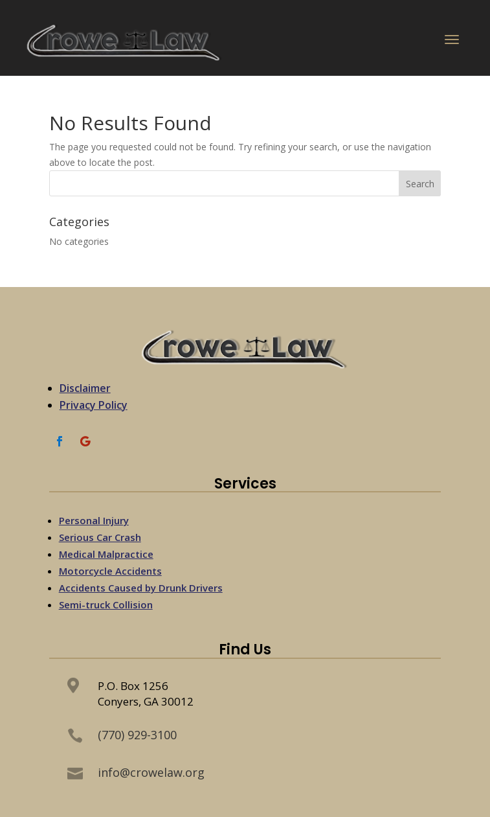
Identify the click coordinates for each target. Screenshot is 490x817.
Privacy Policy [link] (94, 405)
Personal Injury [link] (94, 520)
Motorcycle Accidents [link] (110, 570)
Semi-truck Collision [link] (106, 604)
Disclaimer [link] (85, 388)
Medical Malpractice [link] (106, 553)
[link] (125, 41)
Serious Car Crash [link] (100, 537)
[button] (452, 42)
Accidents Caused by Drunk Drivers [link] (141, 587)
